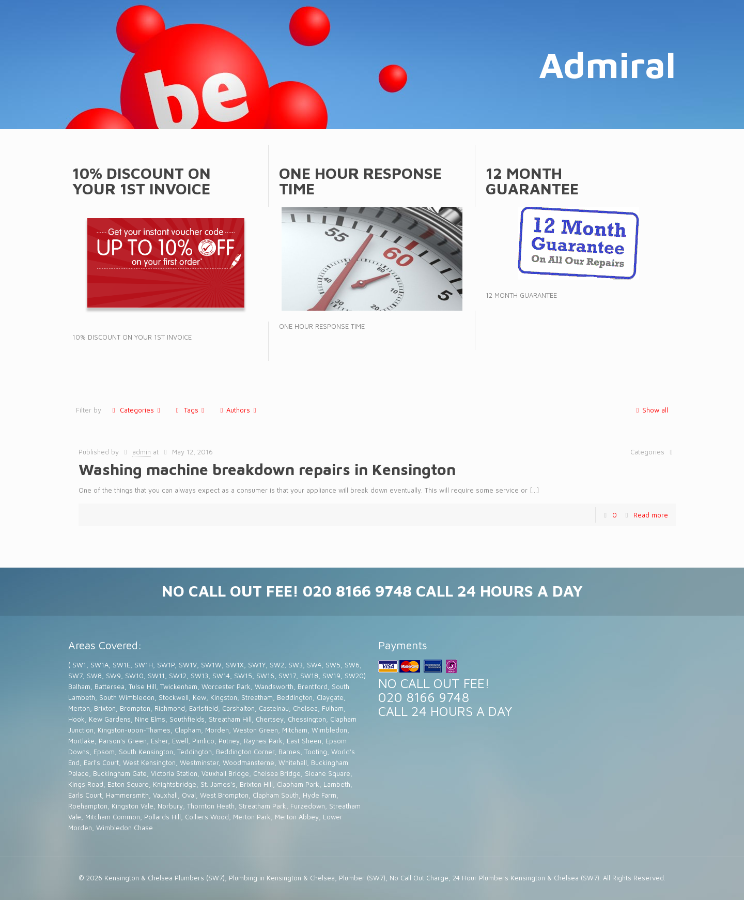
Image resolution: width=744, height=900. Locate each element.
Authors (238, 410)
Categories (136, 410)
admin (141, 452)
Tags (190, 410)
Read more (650, 515)
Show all (650, 410)
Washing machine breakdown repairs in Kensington (267, 469)
